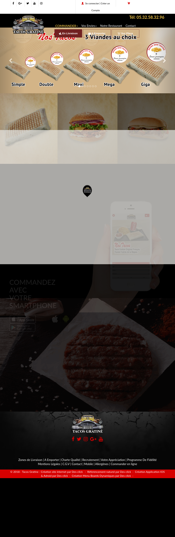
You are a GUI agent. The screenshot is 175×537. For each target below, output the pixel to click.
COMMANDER (66, 26)
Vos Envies (89, 26)
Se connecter (92, 3)
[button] (87, 179)
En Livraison (68, 33)
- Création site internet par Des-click (61, 471)
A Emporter (96, 33)
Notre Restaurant (111, 26)
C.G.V (66, 464)
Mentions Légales (49, 464)
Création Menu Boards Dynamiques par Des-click (101, 475)
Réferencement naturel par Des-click (109, 471)
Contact (131, 26)
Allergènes (102, 464)
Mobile (88, 464)
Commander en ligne (124, 464)
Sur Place (125, 33)
